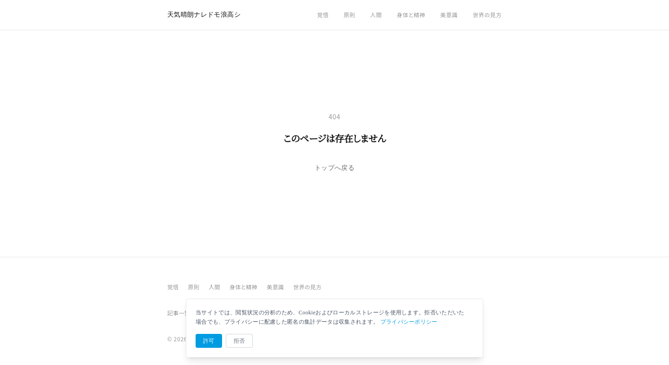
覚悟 (322, 15)
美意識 (449, 15)
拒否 (239, 341)
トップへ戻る (334, 167)
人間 (376, 15)
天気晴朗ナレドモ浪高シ (204, 14)
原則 (349, 15)
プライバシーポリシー (409, 322)
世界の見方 (487, 15)
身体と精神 (411, 15)
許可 (209, 341)
